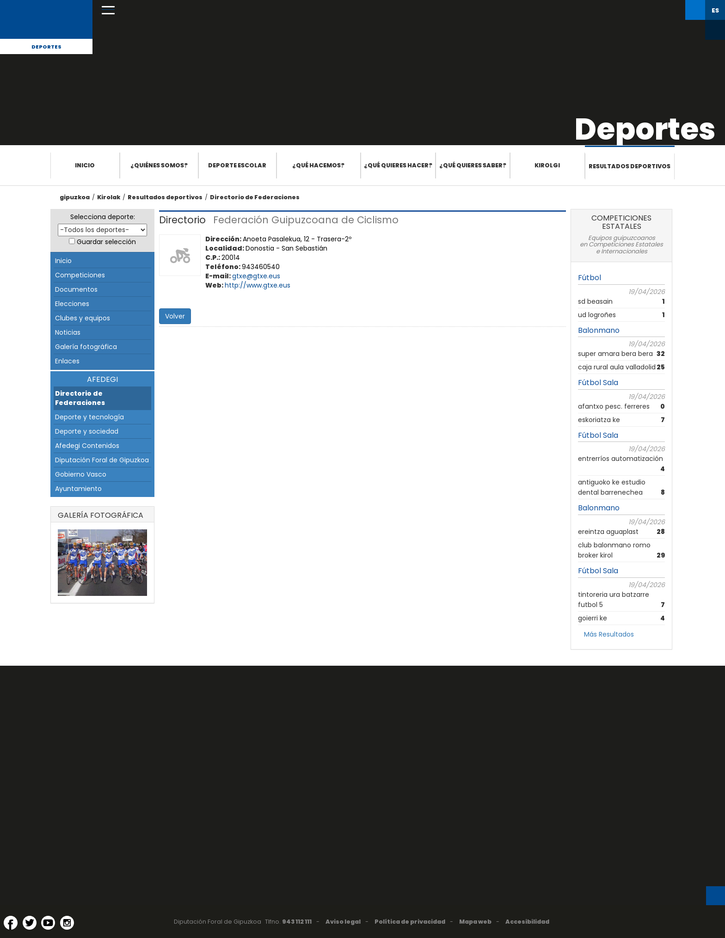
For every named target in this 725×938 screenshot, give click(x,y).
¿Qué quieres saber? (472, 165)
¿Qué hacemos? (318, 165)
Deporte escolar (237, 165)
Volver (175, 316)
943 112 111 (297, 922)
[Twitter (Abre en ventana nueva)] (30, 923)
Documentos (76, 289)
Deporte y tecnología (89, 417)
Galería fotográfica (86, 346)
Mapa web (475, 922)
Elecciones (72, 303)
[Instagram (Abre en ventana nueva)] (67, 923)
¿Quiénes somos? (159, 165)
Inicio (85, 165)
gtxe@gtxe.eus (256, 276)
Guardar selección (106, 241)
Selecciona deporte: (102, 216)
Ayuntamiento (78, 488)
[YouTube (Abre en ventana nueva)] (48, 923)
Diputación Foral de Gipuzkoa (102, 460)
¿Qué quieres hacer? (398, 165)
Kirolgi (547, 165)
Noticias (67, 332)
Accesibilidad (527, 922)
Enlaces (67, 361)
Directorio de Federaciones (255, 197)
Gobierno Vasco (80, 474)
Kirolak (108, 197)
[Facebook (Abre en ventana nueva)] (11, 923)
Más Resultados (609, 634)
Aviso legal (343, 922)
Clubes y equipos (82, 318)
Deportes (46, 46)
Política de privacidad (410, 922)
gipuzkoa (75, 197)
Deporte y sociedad (86, 431)
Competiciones (80, 275)
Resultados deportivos (629, 166)
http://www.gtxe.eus (257, 285)
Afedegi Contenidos (87, 445)
